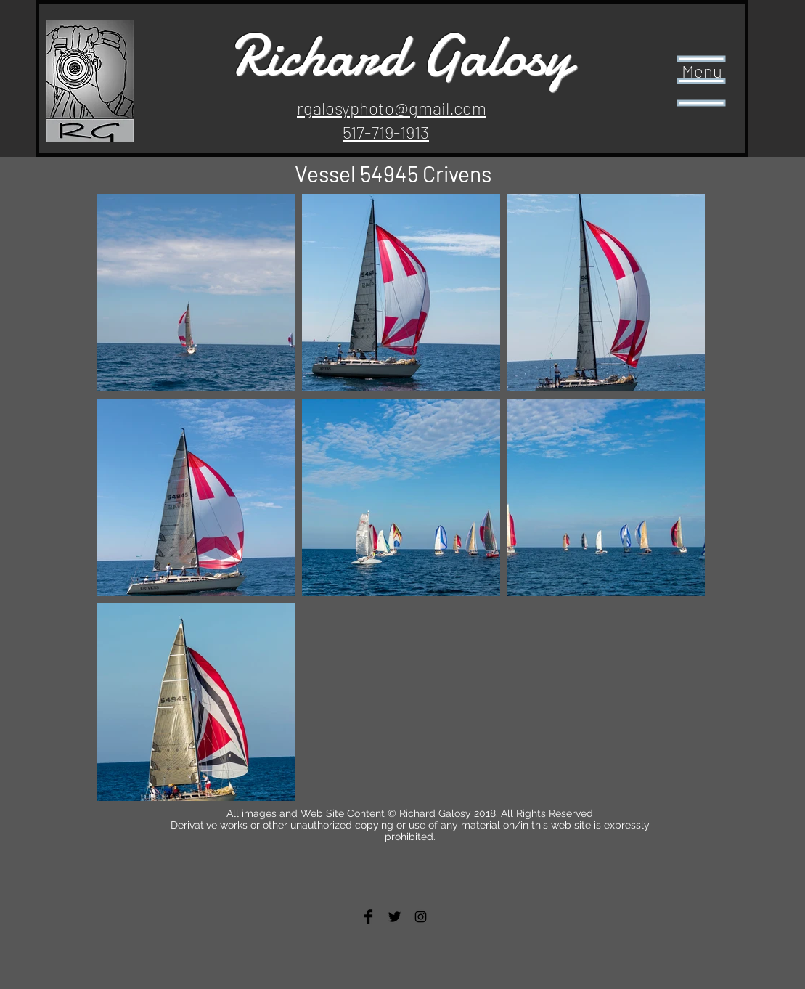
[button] (701, 81)
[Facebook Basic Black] (368, 916)
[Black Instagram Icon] (420, 916)
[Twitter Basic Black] (394, 916)
